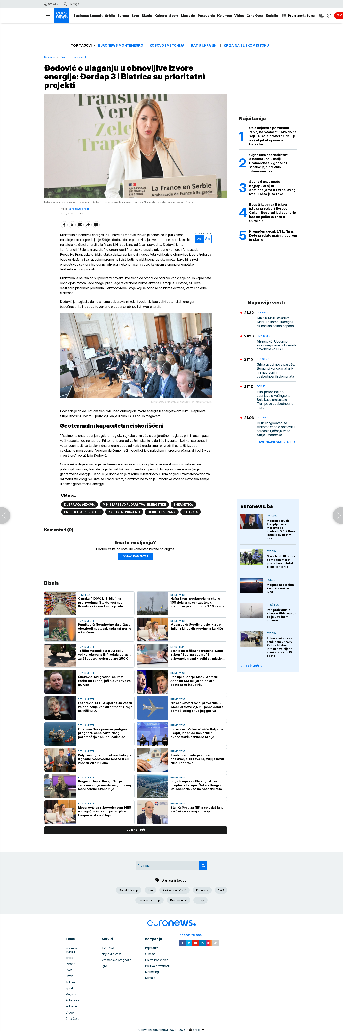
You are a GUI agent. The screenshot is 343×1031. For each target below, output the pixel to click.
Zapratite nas (192, 934)
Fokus (261, 386)
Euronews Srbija (79, 209)
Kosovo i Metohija (167, 45)
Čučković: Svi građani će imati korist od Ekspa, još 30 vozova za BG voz (104, 680)
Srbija (110, 16)
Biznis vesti (80, 57)
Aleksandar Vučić (174, 889)
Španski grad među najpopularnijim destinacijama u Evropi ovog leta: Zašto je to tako (272, 188)
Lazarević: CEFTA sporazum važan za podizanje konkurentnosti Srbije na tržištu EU (105, 706)
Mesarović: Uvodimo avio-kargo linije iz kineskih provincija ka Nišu (196, 626)
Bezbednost (178, 900)
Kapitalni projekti (124, 511)
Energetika (183, 504)
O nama (150, 953)
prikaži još (135, 830)
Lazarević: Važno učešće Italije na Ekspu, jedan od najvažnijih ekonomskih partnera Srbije (196, 732)
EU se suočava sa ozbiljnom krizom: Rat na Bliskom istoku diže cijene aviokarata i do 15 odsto (280, 647)
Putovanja (206, 16)
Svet (135, 16)
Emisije (272, 16)
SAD (221, 889)
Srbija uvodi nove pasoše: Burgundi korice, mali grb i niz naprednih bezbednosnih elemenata (276, 370)
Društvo (263, 359)
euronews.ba (256, 506)
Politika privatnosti (157, 965)
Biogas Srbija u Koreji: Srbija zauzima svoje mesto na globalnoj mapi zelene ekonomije (104, 785)
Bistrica (190, 511)
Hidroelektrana (162, 511)
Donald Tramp (128, 889)
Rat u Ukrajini (204, 45)
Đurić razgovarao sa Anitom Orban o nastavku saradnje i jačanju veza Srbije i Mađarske (276, 429)
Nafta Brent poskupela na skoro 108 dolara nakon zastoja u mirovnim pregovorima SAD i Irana (197, 602)
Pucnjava (202, 889)
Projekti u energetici (82, 511)
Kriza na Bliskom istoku (246, 45)
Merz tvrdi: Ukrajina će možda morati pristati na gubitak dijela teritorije (281, 561)
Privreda (84, 594)
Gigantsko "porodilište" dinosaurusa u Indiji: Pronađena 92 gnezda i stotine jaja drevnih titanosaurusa (268, 163)
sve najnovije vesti (277, 442)
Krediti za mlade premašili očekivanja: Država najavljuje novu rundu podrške (197, 759)
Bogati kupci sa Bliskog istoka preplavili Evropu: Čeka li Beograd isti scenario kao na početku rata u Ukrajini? (197, 785)
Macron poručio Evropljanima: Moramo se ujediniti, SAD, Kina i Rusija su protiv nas (281, 529)
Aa (198, 239)
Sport (173, 16)
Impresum (151, 948)
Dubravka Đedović (79, 504)
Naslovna (49, 57)
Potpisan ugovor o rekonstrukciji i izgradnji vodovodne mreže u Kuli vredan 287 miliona (104, 759)
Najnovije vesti (111, 953)
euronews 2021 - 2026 (170, 1024)
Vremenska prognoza (116, 959)
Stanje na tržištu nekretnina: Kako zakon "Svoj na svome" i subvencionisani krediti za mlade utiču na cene (196, 654)
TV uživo (108, 948)
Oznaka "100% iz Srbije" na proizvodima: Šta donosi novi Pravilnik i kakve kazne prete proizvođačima (100, 602)
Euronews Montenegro (120, 45)
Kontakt (150, 977)
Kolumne (224, 16)
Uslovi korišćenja (156, 959)
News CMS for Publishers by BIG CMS (171, 1028)
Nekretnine (178, 646)
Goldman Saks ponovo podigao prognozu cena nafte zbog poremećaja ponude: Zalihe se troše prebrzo (102, 732)
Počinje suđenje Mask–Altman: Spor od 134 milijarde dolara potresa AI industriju (194, 680)
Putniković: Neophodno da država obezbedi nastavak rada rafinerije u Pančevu (104, 628)
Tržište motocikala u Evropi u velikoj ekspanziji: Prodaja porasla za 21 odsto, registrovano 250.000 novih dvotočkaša (105, 654)
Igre (104, 965)
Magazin (188, 16)
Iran (150, 889)
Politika (262, 417)
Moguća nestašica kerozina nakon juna (280, 588)
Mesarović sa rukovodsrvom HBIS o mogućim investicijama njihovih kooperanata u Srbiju (104, 811)
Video (239, 16)
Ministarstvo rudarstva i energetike (134, 504)
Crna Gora (255, 16)
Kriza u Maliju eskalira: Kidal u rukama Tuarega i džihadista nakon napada (275, 322)
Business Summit (88, 16)
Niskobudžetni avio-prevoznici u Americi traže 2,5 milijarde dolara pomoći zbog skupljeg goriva (196, 706)
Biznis (147, 16)
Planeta (262, 312)
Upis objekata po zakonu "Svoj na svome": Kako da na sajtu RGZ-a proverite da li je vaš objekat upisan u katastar (273, 136)
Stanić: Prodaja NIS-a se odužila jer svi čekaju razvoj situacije (197, 809)
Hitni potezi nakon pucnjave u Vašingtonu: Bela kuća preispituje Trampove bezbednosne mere (275, 400)
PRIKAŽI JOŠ (251, 666)
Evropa (123, 16)
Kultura (160, 16)
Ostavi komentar (135, 555)
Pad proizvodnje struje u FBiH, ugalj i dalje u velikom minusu (281, 615)
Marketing (152, 971)
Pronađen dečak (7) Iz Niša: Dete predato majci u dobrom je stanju (273, 235)
